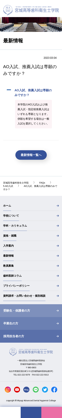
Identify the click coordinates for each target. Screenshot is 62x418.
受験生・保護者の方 (16, 310)
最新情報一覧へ (31, 155)
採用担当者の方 (13, 336)
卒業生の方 (10, 323)
